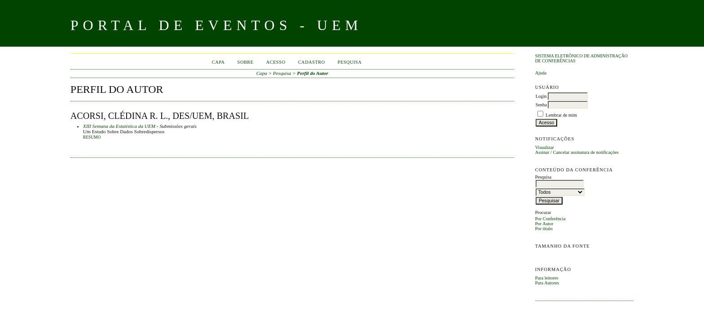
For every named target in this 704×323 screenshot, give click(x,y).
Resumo (92, 137)
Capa (218, 62)
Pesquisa (350, 62)
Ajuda (540, 72)
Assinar (542, 152)
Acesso (276, 62)
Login (541, 96)
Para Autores (547, 282)
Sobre (246, 62)
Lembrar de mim (561, 115)
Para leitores (547, 277)
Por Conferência (550, 218)
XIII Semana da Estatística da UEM (119, 126)
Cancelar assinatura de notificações (586, 152)
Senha (541, 104)
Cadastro (311, 62)
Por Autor (544, 223)
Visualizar (544, 147)
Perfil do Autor (312, 73)
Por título (544, 228)
